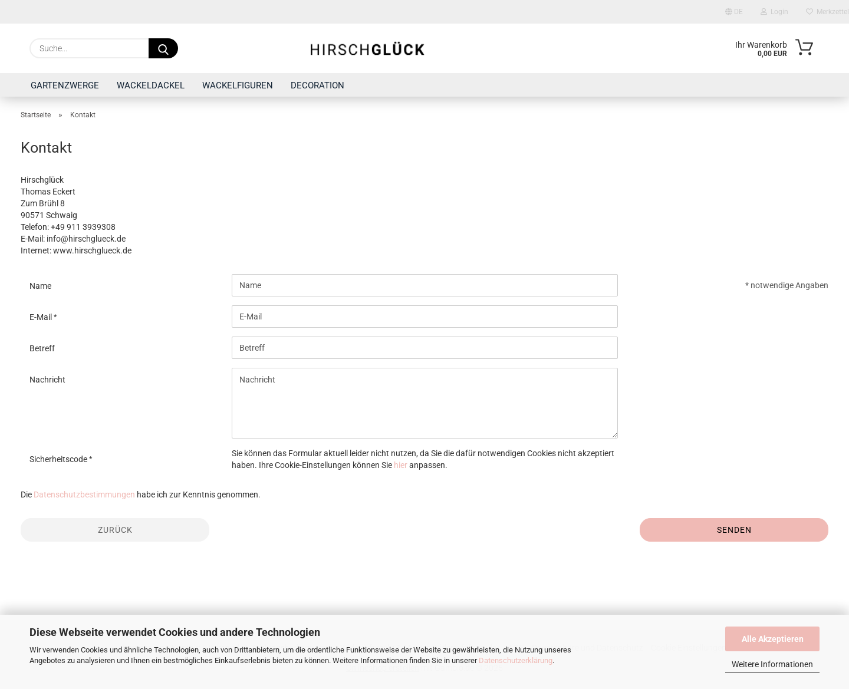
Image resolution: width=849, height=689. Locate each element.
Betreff (42, 348)
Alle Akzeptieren (773, 639)
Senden (734, 530)
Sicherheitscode (59, 459)
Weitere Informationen (772, 664)
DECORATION (317, 85)
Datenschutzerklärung (515, 660)
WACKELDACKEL (151, 85)
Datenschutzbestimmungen (84, 494)
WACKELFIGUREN (237, 85)
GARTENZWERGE (65, 85)
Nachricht (47, 379)
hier (400, 465)
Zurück (115, 530)
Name (40, 286)
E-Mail (41, 317)
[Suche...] (163, 48)
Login (774, 12)
